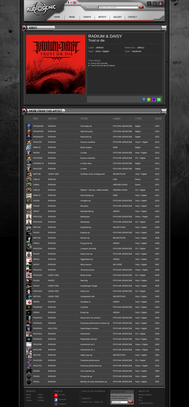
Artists (40, 395)
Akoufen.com (87, 402)
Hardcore (136, 51)
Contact (41, 400)
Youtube (59, 394)
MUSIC (72, 17)
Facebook (60, 399)
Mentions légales (145, 395)
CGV (140, 397)
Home (28, 395)
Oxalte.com (98, 402)
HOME (57, 17)
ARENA (100, 47)
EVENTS (87, 17)
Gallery (40, 397)
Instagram (60, 404)
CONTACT (132, 17)
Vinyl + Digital (102, 51)
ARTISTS (102, 17)
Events (29, 400)
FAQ (140, 400)
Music (28, 397)
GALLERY (117, 17)
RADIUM (96, 36)
